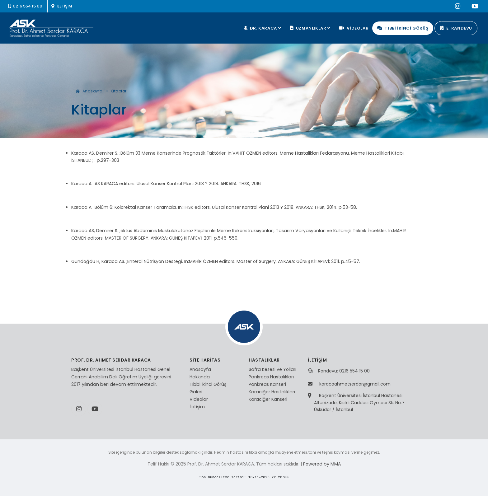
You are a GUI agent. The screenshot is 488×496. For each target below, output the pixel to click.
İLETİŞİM (61, 6)
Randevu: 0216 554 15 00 (344, 371)
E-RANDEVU (456, 28)
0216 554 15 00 (25, 6)
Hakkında (200, 377)
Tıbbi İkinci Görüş (208, 384)
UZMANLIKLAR (311, 28)
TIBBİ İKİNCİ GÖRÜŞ (402, 28)
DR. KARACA (263, 28)
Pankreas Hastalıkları (271, 377)
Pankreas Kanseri (267, 384)
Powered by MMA (322, 464)
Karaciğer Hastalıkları (272, 392)
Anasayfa (89, 91)
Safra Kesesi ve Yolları (272, 369)
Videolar (199, 399)
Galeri (196, 392)
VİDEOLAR (353, 28)
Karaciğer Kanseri (268, 399)
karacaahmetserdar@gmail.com (355, 384)
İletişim (197, 407)
